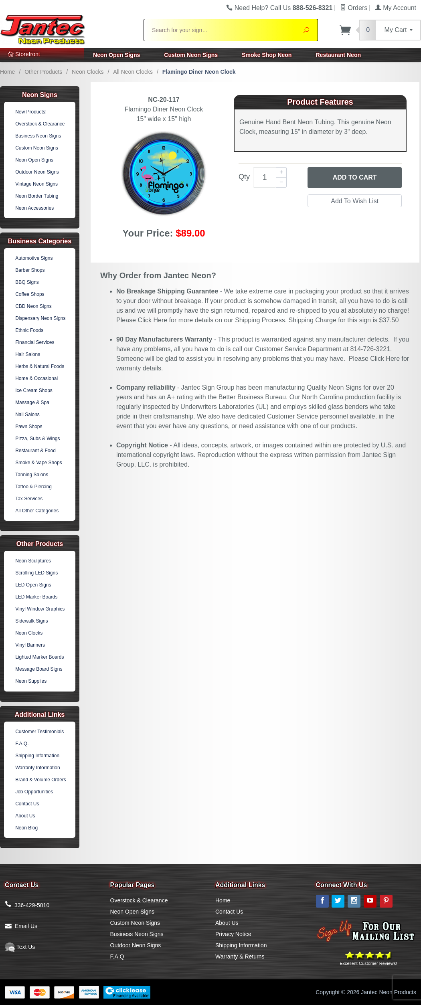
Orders (353, 7)
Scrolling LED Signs (36, 573)
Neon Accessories (34, 208)
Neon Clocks (87, 72)
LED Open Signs (33, 585)
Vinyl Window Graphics (40, 609)
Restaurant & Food (35, 450)
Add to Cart (355, 177)
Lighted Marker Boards (39, 657)
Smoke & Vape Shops (38, 462)
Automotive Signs (34, 258)
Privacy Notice (233, 934)
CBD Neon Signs (33, 306)
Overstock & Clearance (40, 124)
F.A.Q (117, 956)
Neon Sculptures (33, 561)
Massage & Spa (32, 402)
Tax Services (29, 498)
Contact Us (27, 804)
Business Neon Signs (38, 136)
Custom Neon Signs (191, 55)
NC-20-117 (163, 99)
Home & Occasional (36, 378)
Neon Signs (39, 94)
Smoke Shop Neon (266, 55)
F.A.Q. (21, 743)
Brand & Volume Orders (40, 780)
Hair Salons (27, 354)
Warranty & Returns (239, 956)
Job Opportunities (34, 792)
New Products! (31, 112)
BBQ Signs (27, 282)
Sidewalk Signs (31, 621)
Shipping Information (37, 755)
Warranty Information (37, 767)
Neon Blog (26, 828)
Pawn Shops (28, 426)
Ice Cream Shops (34, 390)
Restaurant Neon (338, 55)
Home (7, 72)
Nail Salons (27, 414)
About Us (25, 816)
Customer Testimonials (39, 731)
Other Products (43, 72)
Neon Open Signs (116, 55)
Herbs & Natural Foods (39, 366)
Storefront (24, 54)
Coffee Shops (30, 294)
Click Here (152, 320)
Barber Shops (30, 270)
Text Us (20, 947)
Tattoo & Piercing (33, 486)
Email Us (26, 926)
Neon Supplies (31, 681)
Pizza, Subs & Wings (37, 438)
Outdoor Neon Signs (37, 172)
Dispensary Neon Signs (40, 318)
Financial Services (34, 342)
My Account (395, 7)
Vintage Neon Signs (36, 184)
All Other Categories (37, 511)
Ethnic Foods (29, 330)
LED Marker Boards (36, 597)
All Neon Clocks (133, 72)
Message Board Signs (38, 669)
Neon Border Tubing (36, 196)
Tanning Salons (31, 474)
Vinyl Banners (30, 645)
